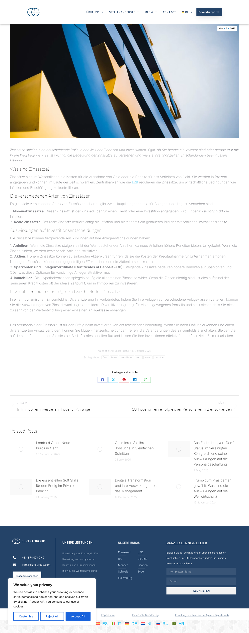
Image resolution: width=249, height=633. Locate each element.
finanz (114, 357)
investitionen (126, 357)
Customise (26, 616)
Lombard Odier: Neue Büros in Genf (53, 445)
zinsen (148, 357)
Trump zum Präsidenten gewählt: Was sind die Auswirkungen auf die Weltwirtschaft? (212, 488)
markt (138, 357)
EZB (135, 182)
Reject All (52, 616)
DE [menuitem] (134, 623)
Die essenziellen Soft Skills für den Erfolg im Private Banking (57, 485)
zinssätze (159, 357)
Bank (126, 350)
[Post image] (21, 449)
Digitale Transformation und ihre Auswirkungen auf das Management (136, 485)
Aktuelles (116, 350)
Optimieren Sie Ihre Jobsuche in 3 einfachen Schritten (134, 448)
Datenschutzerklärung (145, 615)
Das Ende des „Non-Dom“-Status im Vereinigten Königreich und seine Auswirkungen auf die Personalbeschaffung (215, 453)
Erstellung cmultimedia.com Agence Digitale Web (202, 615)
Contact (169, 12)
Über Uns (94, 12)
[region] (52, 601)
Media (151, 12)
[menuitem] (187, 12)
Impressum (108, 615)
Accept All (78, 616)
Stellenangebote (124, 12)
